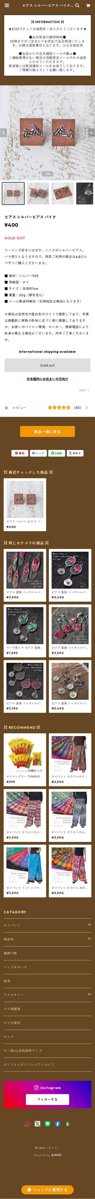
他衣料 (9, 939)
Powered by (47, 1155)
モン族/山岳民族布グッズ (23, 1051)
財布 (7, 981)
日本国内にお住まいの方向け (47, 379)
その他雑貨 (12, 1009)
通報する (84, 390)
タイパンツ (12, 925)
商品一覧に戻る (47, 431)
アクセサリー (14, 995)
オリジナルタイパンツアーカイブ (29, 1065)
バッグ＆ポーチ (15, 967)
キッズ (9, 1037)
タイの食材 (12, 1023)
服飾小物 (10, 953)
